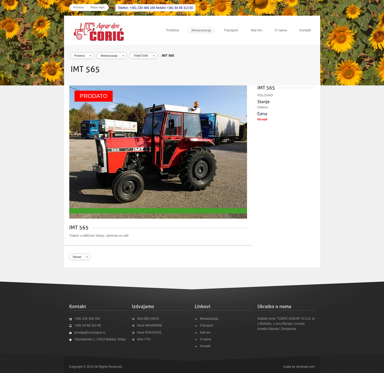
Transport (231, 30)
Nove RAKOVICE (149, 332)
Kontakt (305, 30)
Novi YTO (144, 339)
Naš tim (256, 30)
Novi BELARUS (148, 318)
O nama (281, 30)
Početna (78, 7)
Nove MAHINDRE (149, 325)
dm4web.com (305, 367)
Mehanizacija (201, 30)
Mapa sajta (97, 7)
